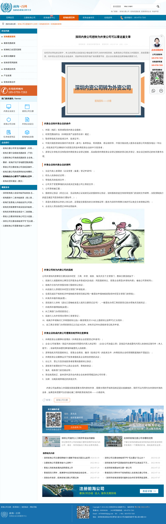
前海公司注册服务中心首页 (28, 24)
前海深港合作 (9, 82)
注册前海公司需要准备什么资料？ (58, 463)
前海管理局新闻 (10, 63)
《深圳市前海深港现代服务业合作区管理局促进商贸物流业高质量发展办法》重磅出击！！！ (128, 478)
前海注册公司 (125, 11)
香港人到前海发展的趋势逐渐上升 (58, 468)
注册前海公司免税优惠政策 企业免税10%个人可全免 (19, 158)
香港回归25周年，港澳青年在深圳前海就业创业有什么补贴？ (67, 473)
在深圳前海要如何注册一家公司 (118, 468)
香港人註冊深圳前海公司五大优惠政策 (19, 216)
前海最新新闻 (56, 24)
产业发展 (7, 76)
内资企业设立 (9, 111)
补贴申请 (155, 11)
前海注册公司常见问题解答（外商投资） (19, 148)
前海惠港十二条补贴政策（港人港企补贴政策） (19, 198)
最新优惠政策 (9, 43)
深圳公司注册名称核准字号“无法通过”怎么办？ (125, 458)
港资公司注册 (28, 111)
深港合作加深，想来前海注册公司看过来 (61, 478)
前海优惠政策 (135, 11)
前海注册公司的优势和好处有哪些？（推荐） (19, 172)
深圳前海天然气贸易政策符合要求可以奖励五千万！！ (128, 463)
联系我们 (16, 507)
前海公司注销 (9, 124)
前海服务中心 (49, 18)
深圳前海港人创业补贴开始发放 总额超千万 (19, 193)
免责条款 (25, 507)
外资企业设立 (28, 124)
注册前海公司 (29, 18)
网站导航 (33, 507)
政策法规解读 (9, 56)
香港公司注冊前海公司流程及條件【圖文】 (19, 167)
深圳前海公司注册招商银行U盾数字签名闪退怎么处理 (67, 458)
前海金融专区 (88, 18)
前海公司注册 (62, 400)
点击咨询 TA (76, 427)
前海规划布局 (9, 69)
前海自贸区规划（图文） (13, 181)
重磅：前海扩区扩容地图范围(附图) (18, 162)
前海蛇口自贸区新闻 (12, 50)
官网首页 (10, 18)
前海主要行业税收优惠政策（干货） (18, 153)
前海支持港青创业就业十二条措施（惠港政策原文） (19, 212)
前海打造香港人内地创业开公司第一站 (19, 202)
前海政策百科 (69, 18)
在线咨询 (108, 18)
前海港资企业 (146, 11)
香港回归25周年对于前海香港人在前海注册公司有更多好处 (128, 473)
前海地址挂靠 (28, 137)
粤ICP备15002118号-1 (142, 507)
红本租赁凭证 (9, 137)
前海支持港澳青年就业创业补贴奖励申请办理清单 (19, 207)
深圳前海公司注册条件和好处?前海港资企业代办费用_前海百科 (16, 7)
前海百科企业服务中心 (117, 507)
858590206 (104, 510)
